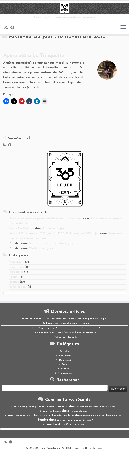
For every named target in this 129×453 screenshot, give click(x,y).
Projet (13, 277)
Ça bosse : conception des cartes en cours (65, 323)
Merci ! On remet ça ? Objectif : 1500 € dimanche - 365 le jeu (54, 233)
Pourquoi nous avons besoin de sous (97, 407)
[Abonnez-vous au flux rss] (7, 28)
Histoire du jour (54, 228)
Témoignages (18, 287)
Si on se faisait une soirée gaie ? (52, 243)
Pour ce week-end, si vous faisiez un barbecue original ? (65, 333)
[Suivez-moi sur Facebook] (13, 28)
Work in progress (41, 248)
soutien (14, 282)
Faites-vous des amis (65, 337)
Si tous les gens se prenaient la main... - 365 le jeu (46, 218)
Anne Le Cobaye (22, 228)
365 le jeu (39, 448)
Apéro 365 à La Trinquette (33, 55)
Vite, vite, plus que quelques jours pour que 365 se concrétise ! (66, 328)
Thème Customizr (94, 448)
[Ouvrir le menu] (123, 27)
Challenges (17, 267)
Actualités (16, 262)
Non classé (16, 272)
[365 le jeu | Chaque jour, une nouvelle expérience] (64, 8)
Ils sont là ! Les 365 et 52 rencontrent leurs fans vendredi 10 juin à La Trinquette (65, 319)
